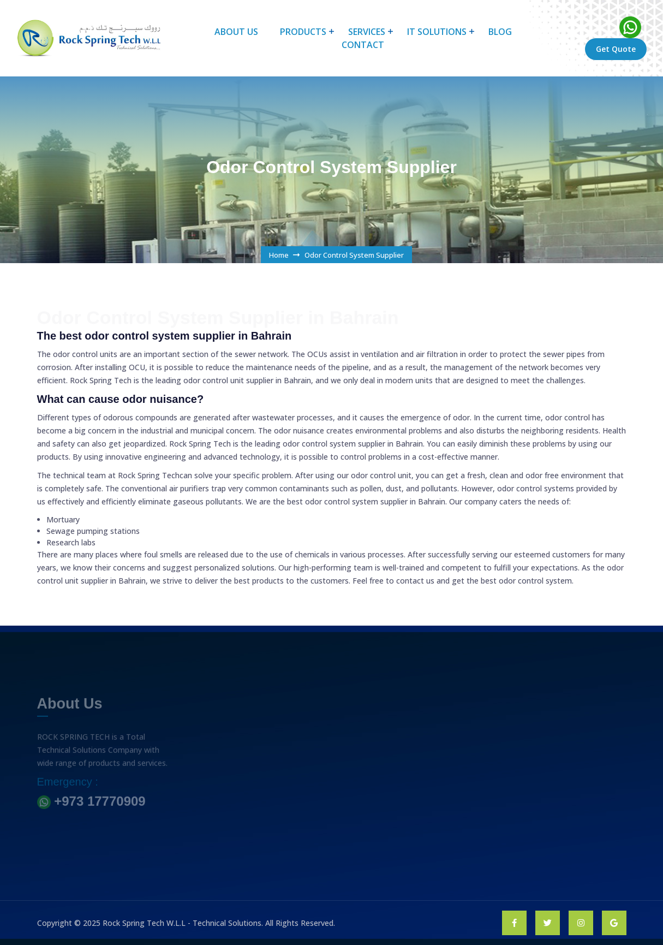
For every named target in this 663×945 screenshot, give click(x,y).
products (303, 32)
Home (279, 255)
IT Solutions (437, 32)
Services (366, 32)
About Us (236, 32)
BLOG (500, 32)
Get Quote (616, 49)
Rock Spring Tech (148, 475)
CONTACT (363, 45)
